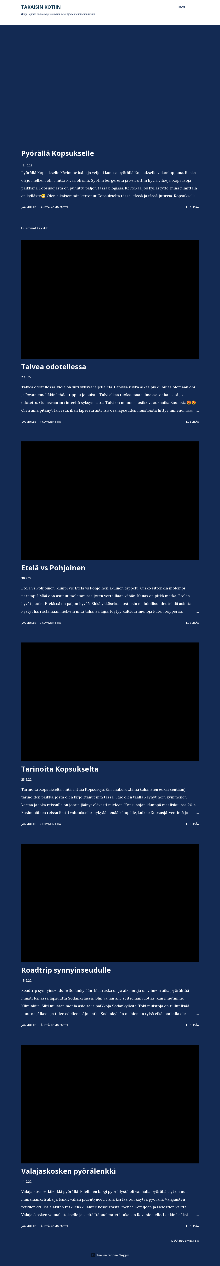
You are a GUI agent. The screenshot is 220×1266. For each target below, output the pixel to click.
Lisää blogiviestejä (185, 1240)
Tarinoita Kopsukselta (60, 769)
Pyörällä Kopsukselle (57, 153)
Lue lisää (192, 207)
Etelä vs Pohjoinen (53, 567)
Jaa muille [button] (28, 207)
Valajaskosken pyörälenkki (68, 1171)
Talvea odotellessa (53, 366)
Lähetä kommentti (54, 207)
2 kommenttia (50, 622)
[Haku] (181, 7)
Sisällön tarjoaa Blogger (110, 1255)
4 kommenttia (50, 421)
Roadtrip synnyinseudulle (66, 970)
